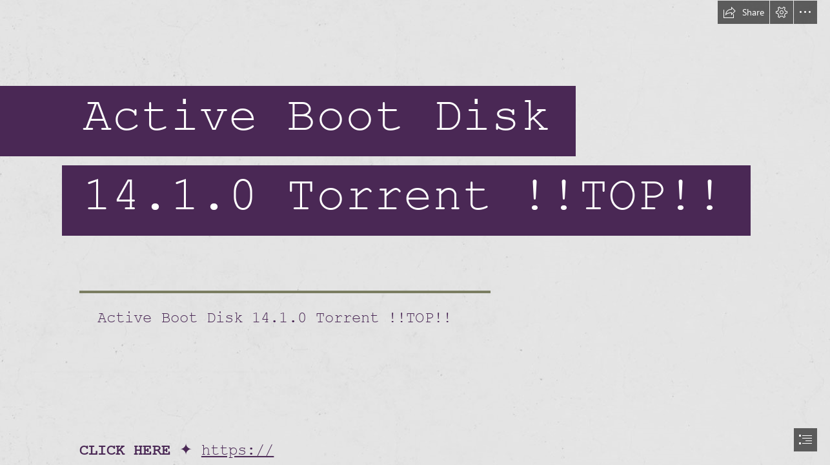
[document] (415, 232)
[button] (743, 12)
